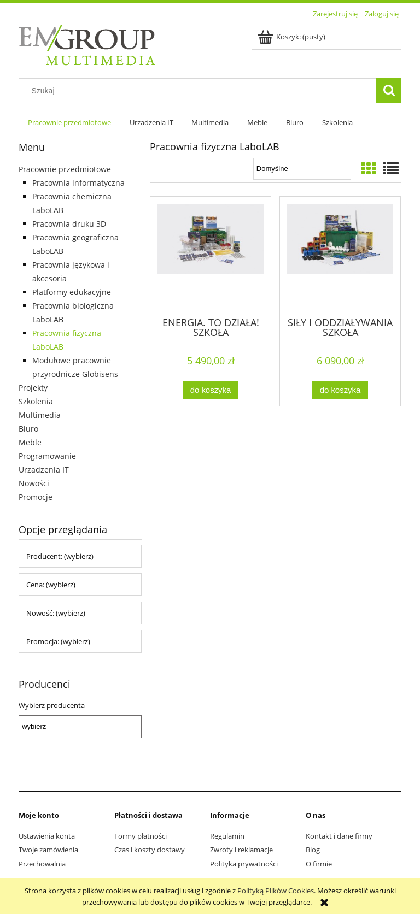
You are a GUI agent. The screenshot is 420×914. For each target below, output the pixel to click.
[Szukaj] (388, 90)
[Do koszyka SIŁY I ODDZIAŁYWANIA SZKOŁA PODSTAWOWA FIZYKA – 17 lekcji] (340, 390)
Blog (313, 849)
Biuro (28, 428)
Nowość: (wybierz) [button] (55, 613)
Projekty (33, 387)
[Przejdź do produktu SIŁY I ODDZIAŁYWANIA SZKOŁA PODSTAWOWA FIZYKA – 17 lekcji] (340, 256)
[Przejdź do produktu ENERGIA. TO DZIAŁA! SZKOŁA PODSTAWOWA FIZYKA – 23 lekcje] (211, 256)
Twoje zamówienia (48, 849)
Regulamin (227, 836)
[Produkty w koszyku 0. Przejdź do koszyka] (292, 37)
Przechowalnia (42, 864)
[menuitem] (69, 122)
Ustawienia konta (47, 836)
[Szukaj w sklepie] (200, 91)
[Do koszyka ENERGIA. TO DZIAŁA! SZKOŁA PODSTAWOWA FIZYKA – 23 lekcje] (210, 390)
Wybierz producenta (52, 705)
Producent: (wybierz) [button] (60, 556)
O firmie (319, 864)
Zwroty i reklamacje (241, 849)
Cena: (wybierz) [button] (50, 584)
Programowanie (47, 456)
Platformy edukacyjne (71, 292)
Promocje (35, 497)
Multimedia (40, 415)
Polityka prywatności (244, 864)
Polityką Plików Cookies (275, 890)
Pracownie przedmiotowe (65, 169)
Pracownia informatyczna (78, 183)
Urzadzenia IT (44, 469)
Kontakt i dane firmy (339, 836)
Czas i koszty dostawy (149, 849)
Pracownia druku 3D (69, 224)
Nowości (34, 483)
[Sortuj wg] (302, 169)
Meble (30, 442)
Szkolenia (36, 401)
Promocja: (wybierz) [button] (58, 641)
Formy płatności (140, 836)
